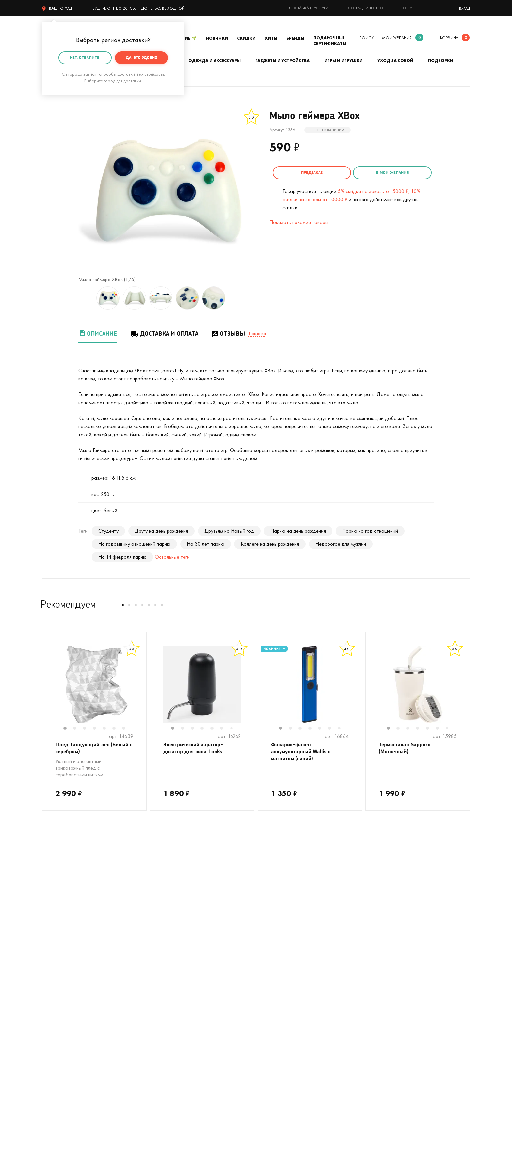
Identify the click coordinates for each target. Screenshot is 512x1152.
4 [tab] (98, 729)
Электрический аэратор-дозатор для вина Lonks (197, 749)
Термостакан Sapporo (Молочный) (408, 749)
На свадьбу (55, 945)
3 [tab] (88, 729)
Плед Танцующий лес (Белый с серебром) (85, 749)
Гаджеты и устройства (282, 60)
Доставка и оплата (164, 333)
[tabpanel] (94, 684)
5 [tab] (107, 729)
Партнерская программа (283, 1014)
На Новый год (57, 965)
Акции (262, 984)
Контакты (373, 945)
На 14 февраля (166, 1023)
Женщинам (161, 1004)
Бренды (295, 38)
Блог (368, 974)
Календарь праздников (281, 1023)
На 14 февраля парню (122, 556)
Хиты (271, 38)
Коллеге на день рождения (270, 543)
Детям (49, 1014)
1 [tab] (68, 729)
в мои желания (377, 172)
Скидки (246, 38)
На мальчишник (166, 955)
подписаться (436, 863)
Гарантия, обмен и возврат (285, 974)
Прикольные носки (169, 984)
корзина (449, 37)
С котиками (55, 955)
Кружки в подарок (62, 984)
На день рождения (169, 935)
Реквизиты (374, 955)
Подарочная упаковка (280, 945)
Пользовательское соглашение (290, 1033)
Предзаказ (307, 172)
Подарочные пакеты (64, 1023)
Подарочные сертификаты (329, 40)
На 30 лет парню (205, 543)
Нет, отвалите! (85, 57)
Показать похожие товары (298, 220)
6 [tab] (117, 729)
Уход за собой (395, 60)
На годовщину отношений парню (134, 543)
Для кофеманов (166, 965)
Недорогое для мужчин (340, 543)
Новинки (217, 38)
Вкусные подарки (168, 974)
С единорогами (59, 974)
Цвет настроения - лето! (69, 935)
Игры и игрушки (343, 60)
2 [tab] (78, 729)
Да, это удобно (141, 57)
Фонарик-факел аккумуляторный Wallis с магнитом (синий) (304, 753)
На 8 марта (162, 1033)
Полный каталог (60, 994)
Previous (49, 689)
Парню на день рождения (298, 530)
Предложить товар (277, 1004)
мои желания (397, 37)
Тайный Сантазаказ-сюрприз (272, 960)
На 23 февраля (59, 1033)
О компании (376, 935)
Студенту (108, 530)
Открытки (160, 1014)
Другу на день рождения (161, 530)
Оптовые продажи (276, 994)
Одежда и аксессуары (214, 60)
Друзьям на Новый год (229, 530)
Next (140, 689)
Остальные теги (172, 556)
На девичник (163, 945)
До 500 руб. (162, 994)
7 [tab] (127, 729)
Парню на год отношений (370, 530)
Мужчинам (53, 1004)
